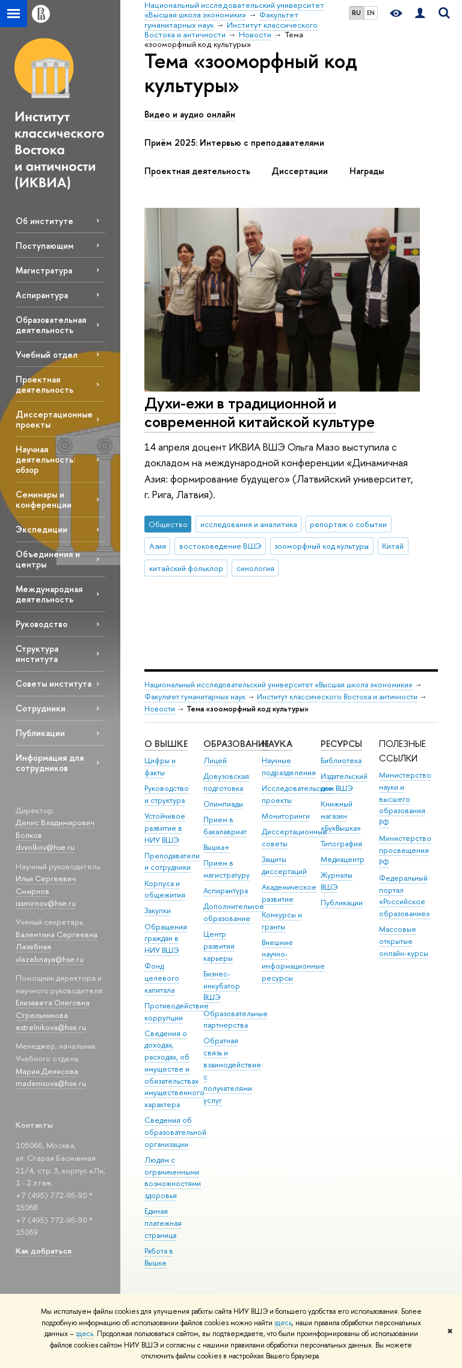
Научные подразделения (289, 766)
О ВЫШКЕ (166, 743)
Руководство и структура (166, 794)
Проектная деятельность (44, 384)
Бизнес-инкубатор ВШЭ (221, 986)
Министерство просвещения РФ (405, 850)
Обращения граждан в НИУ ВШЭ (165, 939)
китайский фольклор (186, 568)
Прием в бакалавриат (225, 825)
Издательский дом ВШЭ (344, 782)
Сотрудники (41, 708)
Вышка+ (216, 847)
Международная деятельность (49, 594)
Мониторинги (286, 816)
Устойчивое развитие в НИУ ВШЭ (164, 828)
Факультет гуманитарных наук (194, 697)
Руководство (41, 623)
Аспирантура (42, 295)
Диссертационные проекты (54, 419)
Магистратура (44, 270)
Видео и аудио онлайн (189, 114)
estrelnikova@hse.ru (51, 1027)
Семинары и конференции (44, 499)
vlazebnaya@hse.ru (50, 959)
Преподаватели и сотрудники (172, 862)
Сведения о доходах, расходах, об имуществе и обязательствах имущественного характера (174, 1069)
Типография (341, 844)
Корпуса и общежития (164, 889)
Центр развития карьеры (219, 946)
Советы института (53, 683)
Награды (367, 171)
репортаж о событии (348, 524)
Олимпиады (223, 804)
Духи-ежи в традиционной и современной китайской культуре (259, 412)
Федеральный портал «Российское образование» (404, 896)
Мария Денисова (47, 1071)
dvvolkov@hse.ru (45, 847)
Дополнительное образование (233, 912)
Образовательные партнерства (235, 1019)
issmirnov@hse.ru (46, 903)
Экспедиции (41, 529)
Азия (157, 545)
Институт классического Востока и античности (337, 697)
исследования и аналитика (248, 524)
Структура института (37, 653)
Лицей (215, 760)
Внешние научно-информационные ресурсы (293, 960)
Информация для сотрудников (50, 762)
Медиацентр (343, 859)
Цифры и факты (160, 766)
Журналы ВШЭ (337, 881)
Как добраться (44, 1250)
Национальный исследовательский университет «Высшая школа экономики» (278, 684)
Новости (159, 709)
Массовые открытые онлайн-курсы (403, 941)
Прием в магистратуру (226, 869)
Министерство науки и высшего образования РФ (405, 799)
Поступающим (44, 245)
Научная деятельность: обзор (45, 459)
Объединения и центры (48, 559)
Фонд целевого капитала (161, 978)
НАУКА (277, 743)
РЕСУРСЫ (341, 743)
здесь (283, 1323)
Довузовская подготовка (226, 782)
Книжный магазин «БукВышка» (341, 816)
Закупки (157, 910)
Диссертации (299, 171)
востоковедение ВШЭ (220, 545)
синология (255, 568)
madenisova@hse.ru (51, 1083)
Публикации (40, 733)
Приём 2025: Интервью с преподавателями (234, 143)
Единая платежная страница (163, 1223)
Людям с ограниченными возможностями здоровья (172, 1178)
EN (371, 12)
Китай (393, 545)
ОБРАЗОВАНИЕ (236, 743)
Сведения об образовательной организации (175, 1132)
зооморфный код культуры (321, 545)
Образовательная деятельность (51, 325)
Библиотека (341, 760)
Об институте (44, 220)
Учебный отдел (47, 354)
